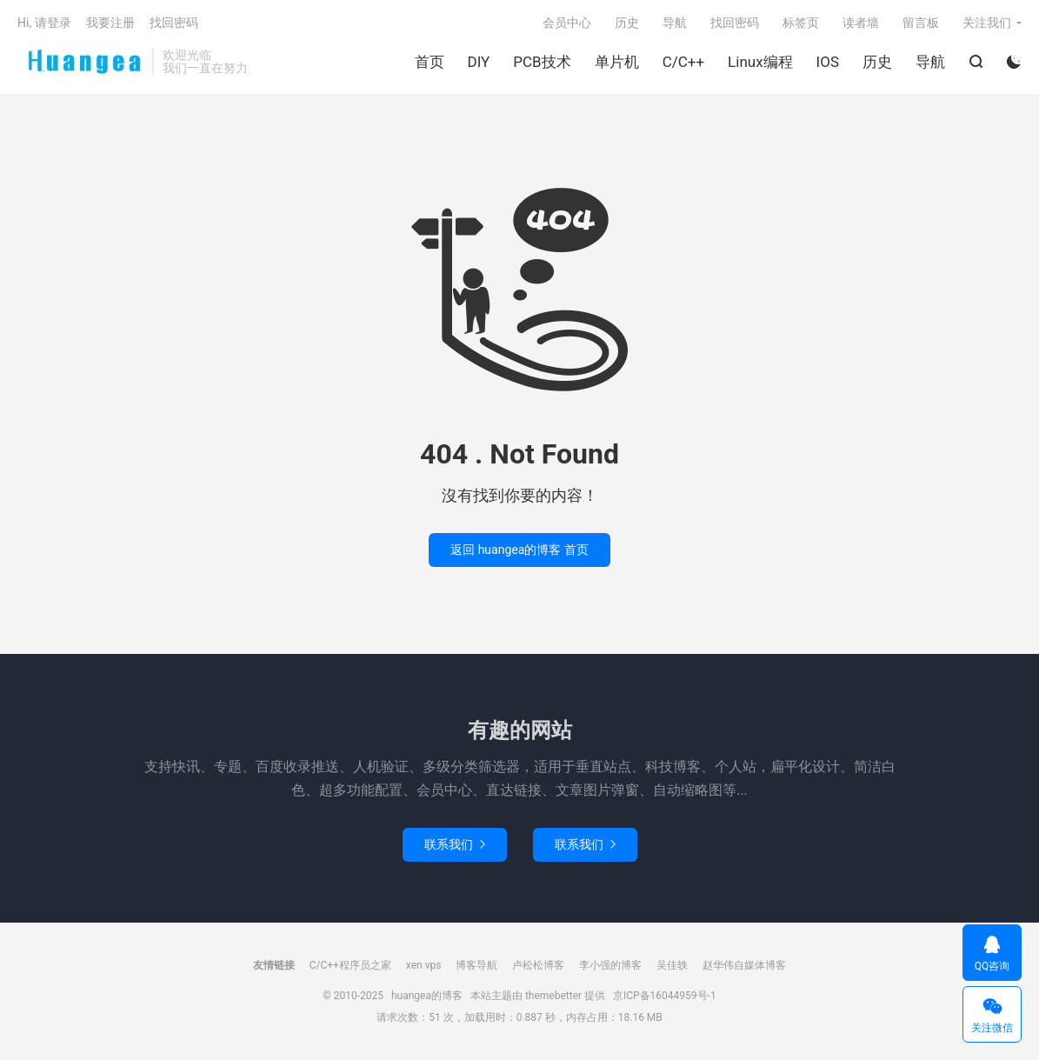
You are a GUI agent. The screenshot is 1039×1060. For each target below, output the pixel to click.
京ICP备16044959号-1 (664, 996)
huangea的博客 (80, 62)
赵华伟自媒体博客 (744, 965)
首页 (429, 61)
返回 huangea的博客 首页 (519, 550)
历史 (877, 61)
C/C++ (683, 61)
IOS (827, 61)
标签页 (801, 23)
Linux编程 (760, 61)
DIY (479, 61)
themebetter (553, 996)
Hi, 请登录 (44, 23)
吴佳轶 (672, 965)
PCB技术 (541, 61)
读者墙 (861, 23)
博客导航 (476, 965)
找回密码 (734, 23)
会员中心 (567, 23)
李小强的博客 (610, 965)
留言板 (920, 23)
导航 (930, 61)
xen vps (424, 965)
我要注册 (110, 23)
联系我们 (454, 844)
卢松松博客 (538, 965)
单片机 (617, 61)
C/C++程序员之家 (350, 965)
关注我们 (986, 23)
